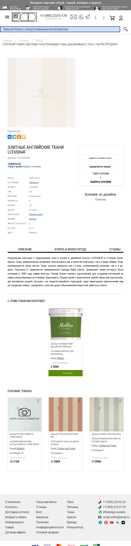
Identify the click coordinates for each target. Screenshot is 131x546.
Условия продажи (47, 532)
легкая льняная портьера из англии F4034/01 (106, 440)
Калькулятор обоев (100, 167)
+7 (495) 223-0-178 (53, 17)
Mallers (60, 358)
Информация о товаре (14, 524)
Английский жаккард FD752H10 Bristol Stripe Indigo (24, 443)
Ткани (70, 512)
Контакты (11, 507)
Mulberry (21, 448)
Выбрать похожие (32, 166)
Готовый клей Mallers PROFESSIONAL (62, 352)
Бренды (72, 522)
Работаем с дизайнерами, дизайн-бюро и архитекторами (114, 8)
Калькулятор (75, 527)
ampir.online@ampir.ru (114, 517)
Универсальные (35, 214)
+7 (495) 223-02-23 (112, 501)
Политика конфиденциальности (50, 524)
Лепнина (72, 507)
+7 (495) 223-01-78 (112, 507)
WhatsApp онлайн (111, 512)
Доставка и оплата (17, 512)
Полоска (32, 219)
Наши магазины (46, 502)
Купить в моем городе (70, 249)
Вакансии (42, 517)
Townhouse (14, 163)
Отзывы (41, 507)
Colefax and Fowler (66, 448)
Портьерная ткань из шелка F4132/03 (65, 443)
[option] (65, 340)
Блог (39, 512)
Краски (71, 517)
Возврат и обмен (15, 517)
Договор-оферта (15, 532)
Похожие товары (20, 391)
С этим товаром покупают (26, 301)
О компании (12, 502)
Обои (70, 502)
